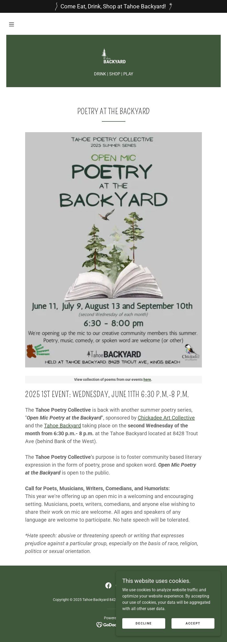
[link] (113, 55)
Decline (144, 623)
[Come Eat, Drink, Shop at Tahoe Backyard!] (113, 6)
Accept (193, 623)
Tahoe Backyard (62, 425)
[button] (11, 24)
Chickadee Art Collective (166, 418)
